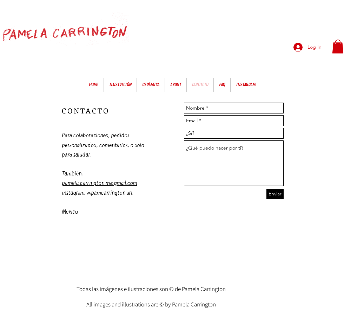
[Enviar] (275, 194)
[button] (338, 46)
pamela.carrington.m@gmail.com (99, 183)
